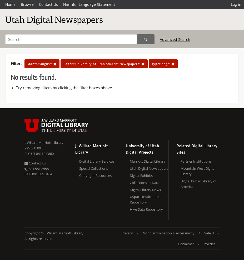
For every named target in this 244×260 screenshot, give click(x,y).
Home (10, 4)
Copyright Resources (95, 175)
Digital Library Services (96, 161)
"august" (42, 64)
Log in (236, 4)
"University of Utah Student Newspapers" (104, 64)
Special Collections (93, 168)
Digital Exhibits (141, 175)
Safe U (209, 233)
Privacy (127, 233)
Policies (209, 244)
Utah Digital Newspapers (149, 168)
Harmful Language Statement (89, 4)
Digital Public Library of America (198, 184)
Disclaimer (186, 244)
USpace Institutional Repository (145, 199)
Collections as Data (144, 182)
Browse (27, 4)
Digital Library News (145, 189)
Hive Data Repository (146, 209)
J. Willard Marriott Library (43, 142)
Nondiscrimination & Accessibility (169, 233)
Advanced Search (175, 39)
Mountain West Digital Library (198, 171)
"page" (163, 64)
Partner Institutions (196, 161)
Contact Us (48, 4)
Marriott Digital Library (147, 161)
